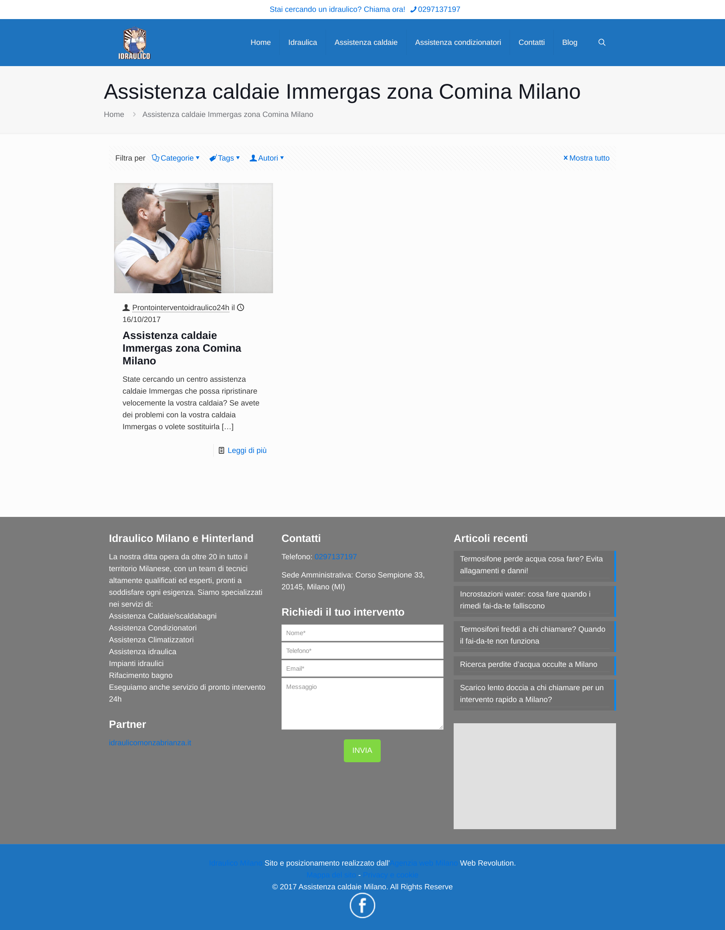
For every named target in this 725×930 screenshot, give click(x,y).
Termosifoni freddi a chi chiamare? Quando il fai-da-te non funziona (532, 635)
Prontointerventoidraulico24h (180, 307)
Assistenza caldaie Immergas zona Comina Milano (227, 114)
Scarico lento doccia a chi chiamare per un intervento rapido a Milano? (532, 693)
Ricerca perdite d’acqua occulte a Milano (528, 664)
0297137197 (336, 556)
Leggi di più (247, 450)
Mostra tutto (586, 158)
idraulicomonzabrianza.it (150, 742)
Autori (267, 158)
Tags (225, 158)
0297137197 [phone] (439, 9)
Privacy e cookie (390, 875)
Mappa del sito (331, 875)
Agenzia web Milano (424, 863)
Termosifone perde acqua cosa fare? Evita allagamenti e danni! (531, 565)
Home (114, 114)
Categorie (176, 158)
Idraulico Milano (235, 863)
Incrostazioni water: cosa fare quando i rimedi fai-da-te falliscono (525, 600)
